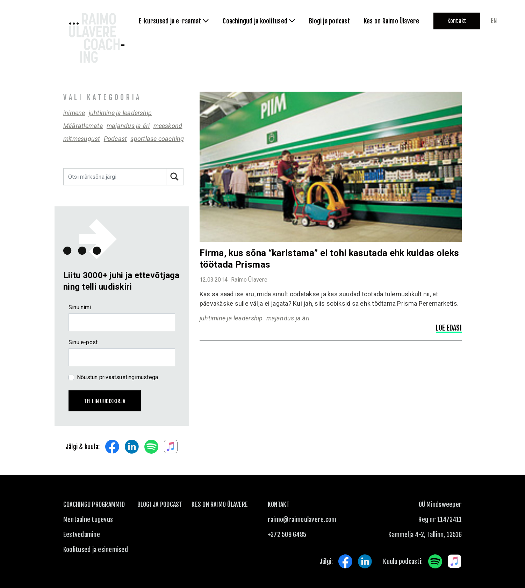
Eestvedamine (81, 534)
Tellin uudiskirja (104, 401)
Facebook (112, 447)
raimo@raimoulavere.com (302, 519)
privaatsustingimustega (128, 377)
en (494, 20)
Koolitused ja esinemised (95, 549)
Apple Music (171, 447)
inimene (74, 112)
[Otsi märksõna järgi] (114, 176)
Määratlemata (83, 125)
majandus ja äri (128, 125)
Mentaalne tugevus (88, 519)
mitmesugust (81, 138)
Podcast (115, 138)
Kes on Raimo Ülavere (220, 504)
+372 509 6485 (287, 534)
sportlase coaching (157, 138)
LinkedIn (132, 447)
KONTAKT (279, 504)
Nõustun (117, 377)
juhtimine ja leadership (120, 112)
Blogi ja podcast (159, 504)
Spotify (151, 447)
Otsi (175, 176)
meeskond (167, 125)
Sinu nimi (80, 307)
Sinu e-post (83, 342)
